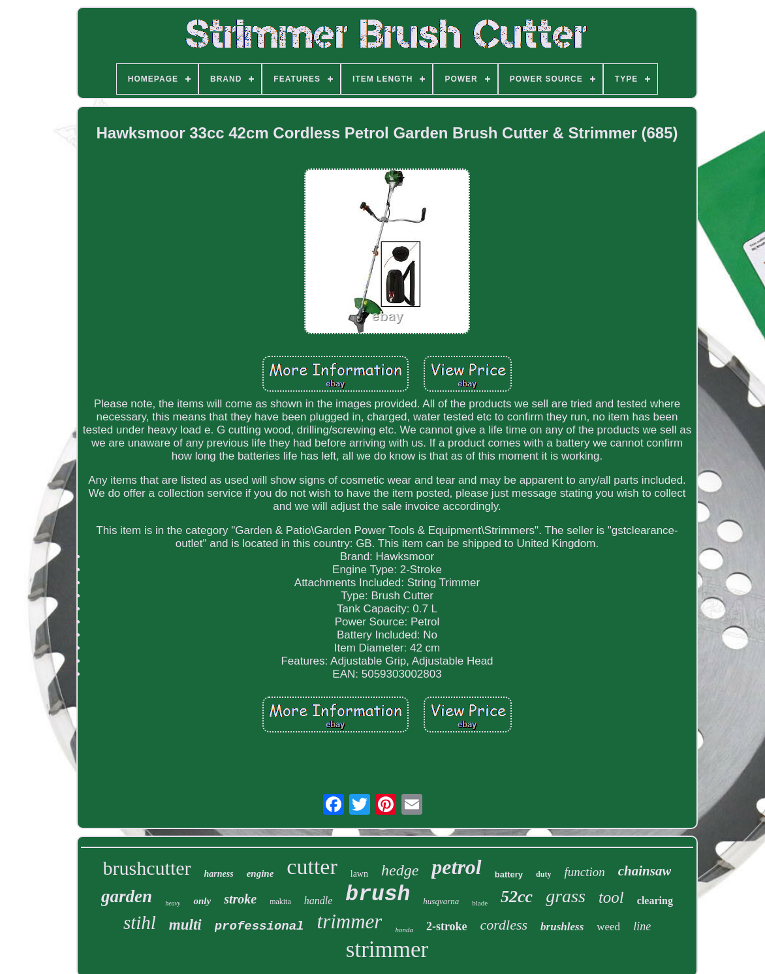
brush (377, 895)
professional (259, 926)
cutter (312, 867)
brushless (562, 926)
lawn (359, 874)
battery (509, 874)
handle (318, 900)
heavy (172, 903)
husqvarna (441, 901)
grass (565, 896)
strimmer (387, 949)
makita (280, 901)
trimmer (349, 921)
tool (611, 897)
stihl (139, 922)
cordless (504, 925)
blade (480, 903)
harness (219, 874)
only (202, 901)
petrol (456, 867)
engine (260, 873)
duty (543, 874)
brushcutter (147, 868)
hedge (399, 870)
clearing (655, 900)
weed (608, 926)
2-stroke (446, 926)
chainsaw (645, 871)
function (584, 872)
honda (404, 930)
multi (185, 925)
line (642, 926)
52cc (517, 896)
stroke (240, 899)
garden (126, 896)
